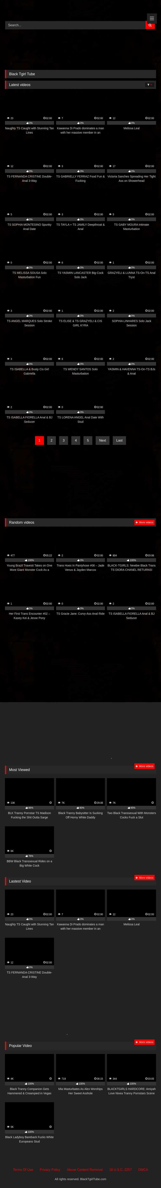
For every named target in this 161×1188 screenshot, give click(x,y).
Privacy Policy (50, 1169)
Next (102, 440)
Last (119, 440)
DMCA (143, 1169)
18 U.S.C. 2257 (120, 1169)
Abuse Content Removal (84, 1169)
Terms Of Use (23, 1169)
